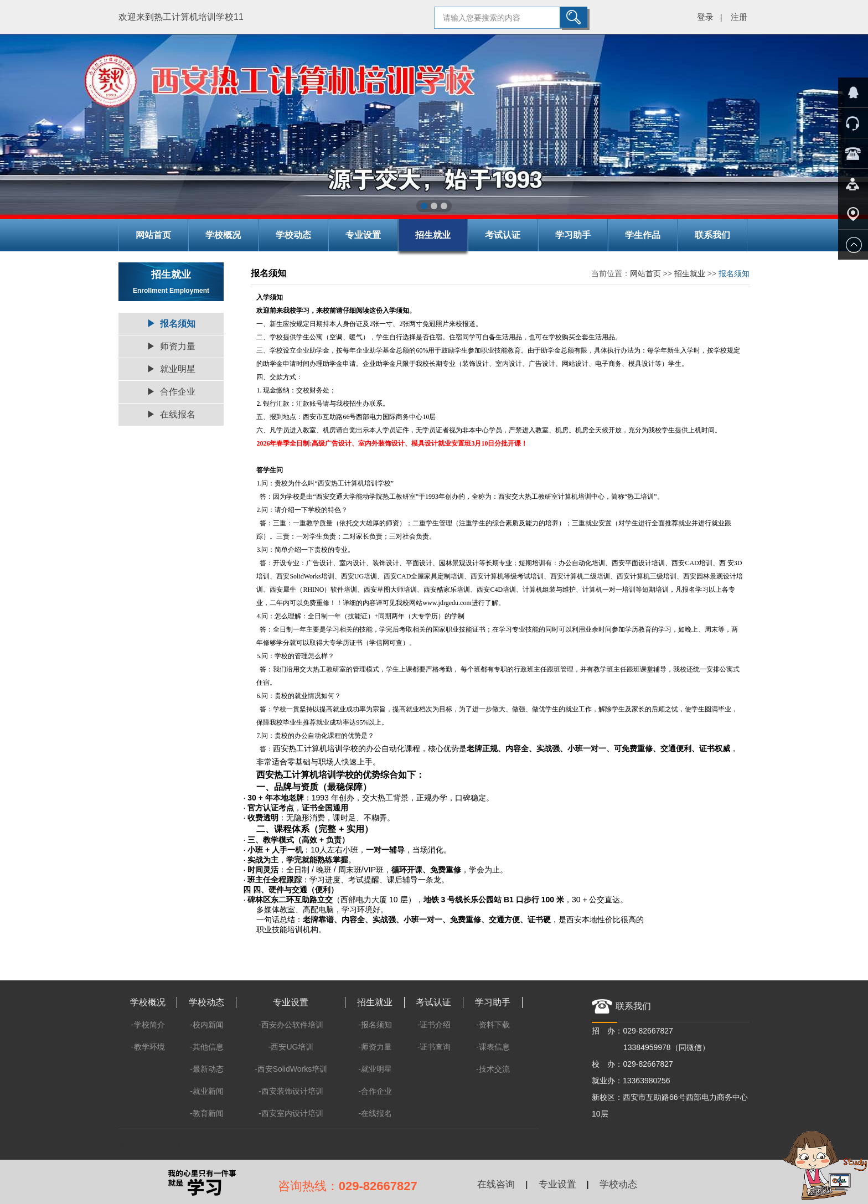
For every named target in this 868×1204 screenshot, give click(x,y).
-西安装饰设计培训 (291, 1091)
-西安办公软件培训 (291, 1024)
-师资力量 (375, 1046)
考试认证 (502, 235)
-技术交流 (493, 1069)
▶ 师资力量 (171, 346)
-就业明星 (375, 1069)
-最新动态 (207, 1069)
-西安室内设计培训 (291, 1113)
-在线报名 (375, 1113)
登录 (705, 17)
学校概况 (223, 235)
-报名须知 (375, 1024)
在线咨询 (496, 1184)
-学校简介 (148, 1024)
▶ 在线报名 (171, 414)
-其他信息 (207, 1046)
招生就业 (433, 235)
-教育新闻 (207, 1113)
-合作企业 (375, 1091)
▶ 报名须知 (171, 323)
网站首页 (153, 235)
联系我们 (712, 235)
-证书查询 (434, 1046)
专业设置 (363, 235)
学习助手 (573, 235)
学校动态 (293, 235)
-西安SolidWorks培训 (291, 1069)
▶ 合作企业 (171, 391)
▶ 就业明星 (171, 369)
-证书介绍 (434, 1024)
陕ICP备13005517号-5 (157, 1144)
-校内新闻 (207, 1024)
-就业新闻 (207, 1091)
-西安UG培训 (291, 1046)
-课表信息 (493, 1046)
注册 (739, 17)
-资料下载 (493, 1024)
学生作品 (642, 235)
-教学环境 (148, 1046)
